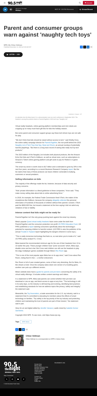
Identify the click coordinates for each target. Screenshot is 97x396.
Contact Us (37, 376)
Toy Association (33, 293)
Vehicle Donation (39, 370)
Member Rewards (39, 368)
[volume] (11, 9)
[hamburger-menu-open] (4, 3)
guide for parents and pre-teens (49, 272)
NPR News (25, 322)
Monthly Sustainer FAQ (41, 367)
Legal (36, 379)
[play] (5, 9)
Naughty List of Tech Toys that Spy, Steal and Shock (35, 145)
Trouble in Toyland (28, 232)
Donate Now (38, 364)
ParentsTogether (51, 143)
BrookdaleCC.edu (60, 363)
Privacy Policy (38, 378)
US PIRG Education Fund (67, 224)
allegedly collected (59, 200)
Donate (89, 3)
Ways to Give (38, 373)
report (70, 169)
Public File (37, 381)
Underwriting (38, 371)
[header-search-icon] (80, 3)
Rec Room (60, 251)
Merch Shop (37, 365)
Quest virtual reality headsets (38, 222)
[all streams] (86, 9)
